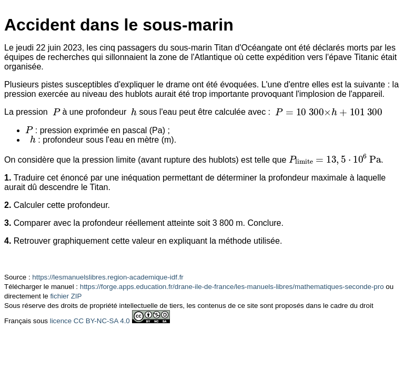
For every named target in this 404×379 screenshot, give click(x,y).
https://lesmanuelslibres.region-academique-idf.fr (107, 277)
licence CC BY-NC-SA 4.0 (90, 321)
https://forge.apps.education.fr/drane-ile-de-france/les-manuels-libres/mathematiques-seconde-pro (232, 287)
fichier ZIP (66, 296)
